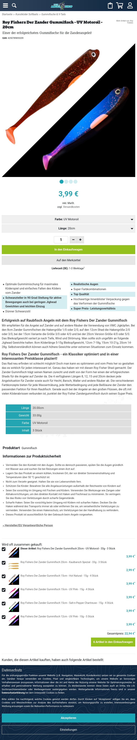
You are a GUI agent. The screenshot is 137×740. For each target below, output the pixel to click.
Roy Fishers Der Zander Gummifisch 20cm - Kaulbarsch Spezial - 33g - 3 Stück (64, 562)
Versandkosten (71, 206)
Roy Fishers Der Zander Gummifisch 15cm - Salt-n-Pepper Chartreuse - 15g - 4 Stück (67, 602)
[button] (62, 182)
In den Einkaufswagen (68, 249)
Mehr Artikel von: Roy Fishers (124, 22)
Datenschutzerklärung (13, 692)
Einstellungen (68, 729)
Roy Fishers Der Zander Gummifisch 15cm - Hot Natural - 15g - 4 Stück (59, 575)
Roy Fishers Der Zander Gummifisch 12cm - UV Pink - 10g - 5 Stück (57, 616)
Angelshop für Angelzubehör (62, 5)
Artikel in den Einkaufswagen (113, 642)
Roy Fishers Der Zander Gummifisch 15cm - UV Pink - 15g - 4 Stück (57, 589)
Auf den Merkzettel (68, 260)
